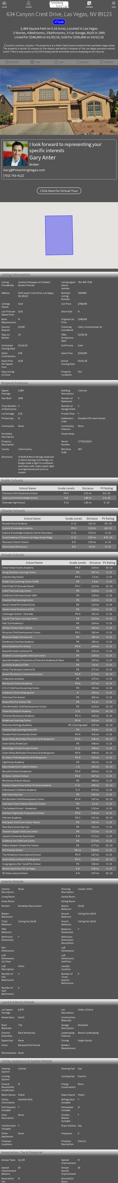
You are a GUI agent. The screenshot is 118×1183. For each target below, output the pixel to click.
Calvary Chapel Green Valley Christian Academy (26, 785)
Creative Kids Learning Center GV (19, 729)
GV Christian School (12, 850)
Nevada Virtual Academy (14, 523)
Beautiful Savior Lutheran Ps (17, 650)
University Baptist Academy (16, 711)
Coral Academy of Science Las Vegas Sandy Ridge (27, 537)
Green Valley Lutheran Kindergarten (21, 859)
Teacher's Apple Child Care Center (20, 831)
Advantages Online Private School (20, 748)
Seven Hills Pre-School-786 (16, 701)
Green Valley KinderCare (15, 743)
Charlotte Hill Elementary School (20, 493)
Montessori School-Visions (16, 780)
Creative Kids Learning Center (17, 600)
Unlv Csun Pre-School (13, 697)
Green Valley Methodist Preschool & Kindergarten (28, 738)
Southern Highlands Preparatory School (23, 812)
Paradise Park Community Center (19, 734)
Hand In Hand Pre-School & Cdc (18, 604)
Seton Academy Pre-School (16, 646)
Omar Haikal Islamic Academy (17, 567)
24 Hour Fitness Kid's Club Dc (17, 627)
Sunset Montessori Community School (22, 674)
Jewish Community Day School (18, 836)
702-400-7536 (85, 282)
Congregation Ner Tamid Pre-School (21, 863)
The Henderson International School (21, 854)
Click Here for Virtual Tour (59, 191)
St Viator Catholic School (15, 775)
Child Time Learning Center (16, 590)
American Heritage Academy (17, 725)
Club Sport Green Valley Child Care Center (24, 803)
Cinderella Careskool (13, 678)
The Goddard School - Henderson (19, 808)
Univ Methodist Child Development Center (24, 706)
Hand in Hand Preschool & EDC (18, 609)
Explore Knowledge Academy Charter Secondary (27, 532)
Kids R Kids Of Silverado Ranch (18, 586)
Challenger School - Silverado (17, 613)
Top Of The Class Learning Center (20, 618)
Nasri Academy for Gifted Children (19, 766)
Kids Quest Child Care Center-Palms (21, 822)
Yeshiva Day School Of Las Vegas (18, 868)
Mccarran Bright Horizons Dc (17, 637)
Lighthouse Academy (13, 762)
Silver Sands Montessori (14, 546)
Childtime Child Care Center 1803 (19, 595)
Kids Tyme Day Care (12, 794)
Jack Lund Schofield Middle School (20, 497)
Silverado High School (13, 502)
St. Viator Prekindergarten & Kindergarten (24, 757)
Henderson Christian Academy (18, 641)
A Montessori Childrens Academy (19, 789)
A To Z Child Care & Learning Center (20, 687)
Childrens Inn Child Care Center (18, 840)
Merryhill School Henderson (16, 771)
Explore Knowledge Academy (17, 528)
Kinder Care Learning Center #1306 (20, 581)
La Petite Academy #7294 (15, 664)
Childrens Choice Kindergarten (18, 692)
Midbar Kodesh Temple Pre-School (20, 845)
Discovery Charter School (15, 542)
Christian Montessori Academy (18, 715)
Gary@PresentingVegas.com (24, 170)
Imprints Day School (13, 576)
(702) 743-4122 (13, 175)
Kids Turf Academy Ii (12, 623)
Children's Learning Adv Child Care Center (24, 655)
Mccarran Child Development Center (21, 632)
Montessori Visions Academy (17, 683)
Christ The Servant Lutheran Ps (18, 669)
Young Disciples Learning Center (19, 572)
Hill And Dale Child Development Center (23, 799)
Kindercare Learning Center (16, 720)
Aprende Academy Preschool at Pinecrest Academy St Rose (33, 660)
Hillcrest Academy (11, 817)
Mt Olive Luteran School (15, 873)
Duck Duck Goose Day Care (16, 826)
